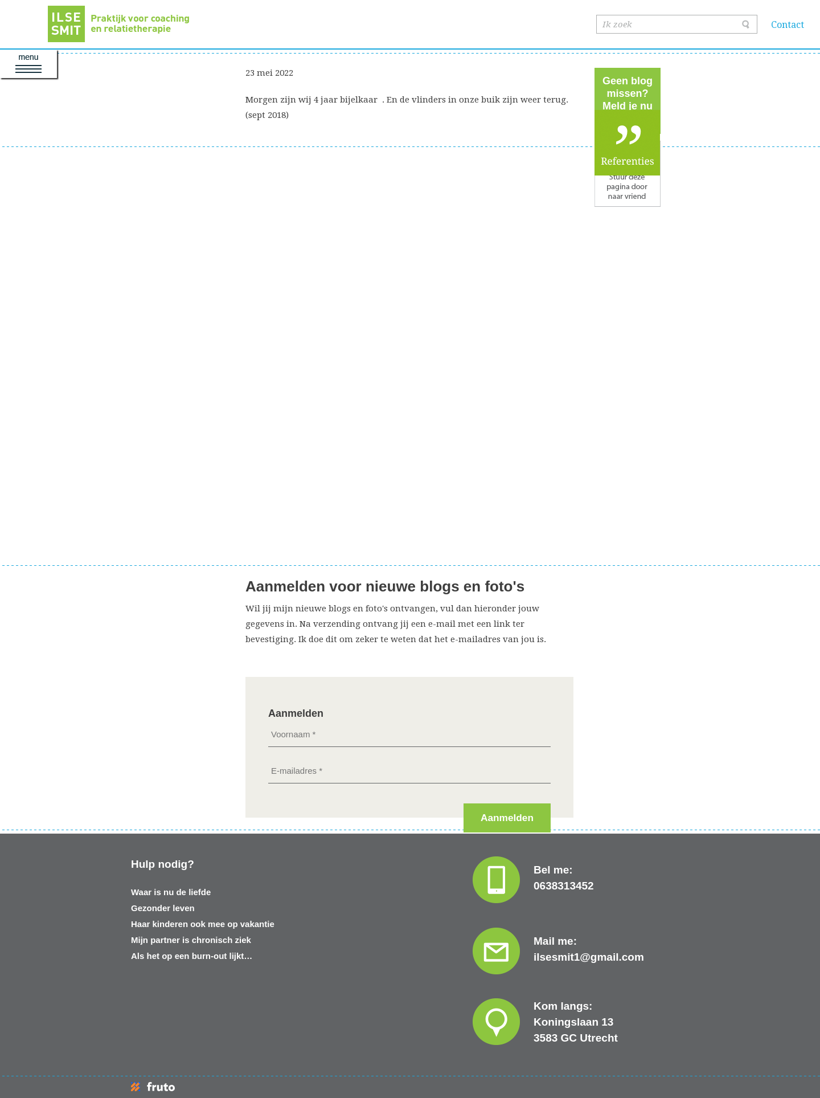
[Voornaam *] (409, 734)
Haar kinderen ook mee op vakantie (202, 924)
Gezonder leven (163, 908)
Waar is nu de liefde (171, 892)
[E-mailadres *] (409, 770)
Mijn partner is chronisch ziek (191, 940)
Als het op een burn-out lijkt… (191, 956)
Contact (787, 24)
